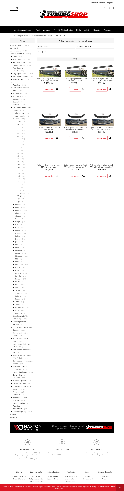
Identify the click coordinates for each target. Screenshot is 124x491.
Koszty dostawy (53, 476)
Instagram (105, 476)
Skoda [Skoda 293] (17, 290)
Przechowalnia (70, 482)
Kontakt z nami (88, 479)
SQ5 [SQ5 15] (18, 164)
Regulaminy (36, 476)
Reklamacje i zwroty (36, 482)
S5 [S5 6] (18, 156)
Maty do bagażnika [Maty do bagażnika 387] (20, 381)
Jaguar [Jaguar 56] (17, 239)
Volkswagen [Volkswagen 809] (19, 307)
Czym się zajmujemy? (19, 476)
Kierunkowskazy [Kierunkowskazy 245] (19, 59)
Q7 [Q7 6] (18, 124)
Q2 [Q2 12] (18, 199)
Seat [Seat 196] (16, 285)
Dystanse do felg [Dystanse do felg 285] (19, 65)
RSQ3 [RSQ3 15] (19, 122)
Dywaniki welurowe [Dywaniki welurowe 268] (20, 372)
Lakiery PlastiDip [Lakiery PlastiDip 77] (19, 403)
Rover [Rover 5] (17, 282)
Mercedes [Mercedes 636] (19, 256)
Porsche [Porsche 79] (18, 276)
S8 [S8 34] (18, 162)
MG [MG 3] (16, 259)
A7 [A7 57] (18, 142)
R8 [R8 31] (18, 184)
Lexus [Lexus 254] (17, 247)
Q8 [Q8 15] (18, 202)
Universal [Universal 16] (18, 313)
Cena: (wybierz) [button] (43, 52)
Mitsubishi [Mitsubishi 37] (19, 265)
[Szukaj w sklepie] (12, 8)
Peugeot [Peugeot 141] (18, 273)
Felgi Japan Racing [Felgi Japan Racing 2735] (20, 74)
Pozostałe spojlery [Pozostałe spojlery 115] (19, 412)
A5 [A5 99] (18, 136)
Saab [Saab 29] (17, 287)
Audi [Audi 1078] (17, 119)
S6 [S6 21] (18, 159)
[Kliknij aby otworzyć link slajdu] (62, 427)
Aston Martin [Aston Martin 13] (20, 116)
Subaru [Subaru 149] (18, 296)
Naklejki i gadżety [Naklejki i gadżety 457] (16, 45)
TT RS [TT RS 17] (19, 196)
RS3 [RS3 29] (18, 170)
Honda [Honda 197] (17, 230)
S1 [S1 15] (18, 147)
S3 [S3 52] (18, 150)
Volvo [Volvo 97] (17, 310)
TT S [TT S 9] (19, 190)
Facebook (105, 479)
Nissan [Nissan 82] (17, 267)
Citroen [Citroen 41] (18, 216)
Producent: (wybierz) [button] (84, 46)
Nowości (13, 414)
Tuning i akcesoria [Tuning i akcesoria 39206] (17, 54)
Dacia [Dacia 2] (17, 219)
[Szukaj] (16, 8)
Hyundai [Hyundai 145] (18, 233)
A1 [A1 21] (18, 127)
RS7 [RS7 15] (18, 182)
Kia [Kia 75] (16, 245)
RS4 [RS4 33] (18, 173)
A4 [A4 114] (18, 133)
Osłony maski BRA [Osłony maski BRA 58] (19, 383)
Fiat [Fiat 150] (16, 225)
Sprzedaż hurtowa (19, 479)
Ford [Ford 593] (17, 227)
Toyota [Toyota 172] (17, 305)
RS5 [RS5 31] (18, 176)
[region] (62, 427)
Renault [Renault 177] (18, 279)
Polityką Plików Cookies (53, 487)
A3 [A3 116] (18, 130)
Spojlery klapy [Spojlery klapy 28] (18, 93)
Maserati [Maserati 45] (18, 250)
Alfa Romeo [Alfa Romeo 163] (19, 113)
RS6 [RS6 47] (18, 179)
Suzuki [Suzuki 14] (17, 299)
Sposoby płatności (53, 479)
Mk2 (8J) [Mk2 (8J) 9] (22, 193)
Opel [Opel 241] (17, 270)
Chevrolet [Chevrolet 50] (18, 210)
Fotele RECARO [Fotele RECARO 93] (18, 79)
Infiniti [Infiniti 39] (17, 236)
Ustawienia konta (70, 479)
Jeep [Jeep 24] (16, 242)
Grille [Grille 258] (15, 57)
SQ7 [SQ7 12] (18, 167)
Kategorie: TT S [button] (43, 46)
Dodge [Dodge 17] (17, 222)
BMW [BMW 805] (17, 207)
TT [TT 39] (18, 187)
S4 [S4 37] (18, 153)
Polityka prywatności (36, 479)
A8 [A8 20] (18, 144)
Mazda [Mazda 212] (17, 253)
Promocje (13, 417)
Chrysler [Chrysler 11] (18, 213)
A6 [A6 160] (18, 139)
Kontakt (87, 476)
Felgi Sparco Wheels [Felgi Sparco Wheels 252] (20, 76)
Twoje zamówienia (71, 476)
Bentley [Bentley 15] (18, 205)
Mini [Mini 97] (17, 262)
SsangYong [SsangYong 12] (19, 293)
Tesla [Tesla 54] (17, 302)
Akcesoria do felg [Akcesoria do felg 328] (19, 62)
